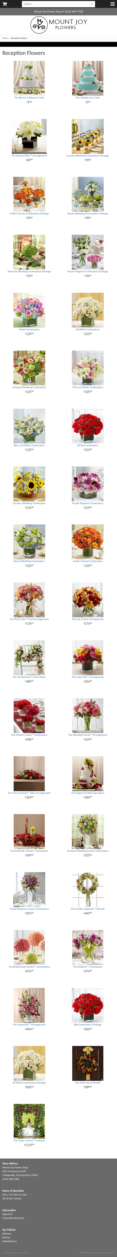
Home (5, 38)
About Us (7, 1214)
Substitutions (9, 1241)
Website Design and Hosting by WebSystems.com (97, 1252)
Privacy (6, 1237)
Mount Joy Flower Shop (58, 25)
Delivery (6, 1233)
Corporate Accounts (13, 1218)
